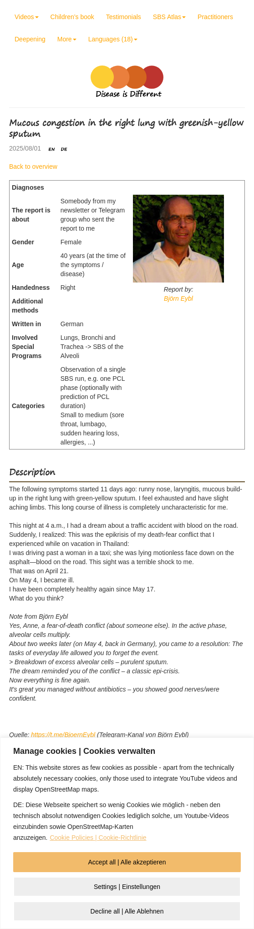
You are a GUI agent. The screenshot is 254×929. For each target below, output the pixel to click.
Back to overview (33, 166)
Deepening (30, 39)
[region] (127, 833)
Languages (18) (112, 39)
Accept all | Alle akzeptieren (127, 862)
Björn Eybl (178, 298)
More (66, 39)
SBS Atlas (169, 16)
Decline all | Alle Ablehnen (127, 911)
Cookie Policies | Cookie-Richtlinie (98, 837)
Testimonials (123, 16)
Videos (27, 16)
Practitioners (215, 16)
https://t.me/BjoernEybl (63, 734)
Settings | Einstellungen (127, 886)
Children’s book (72, 16)
